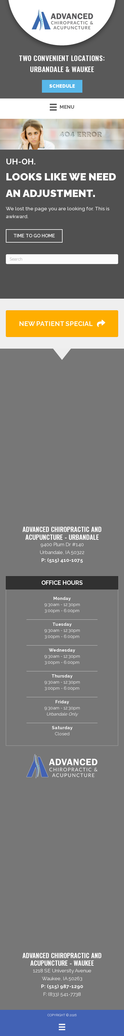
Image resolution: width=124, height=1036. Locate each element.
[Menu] (62, 1027)
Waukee (83, 69)
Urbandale (47, 69)
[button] (62, 86)
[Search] (62, 259)
